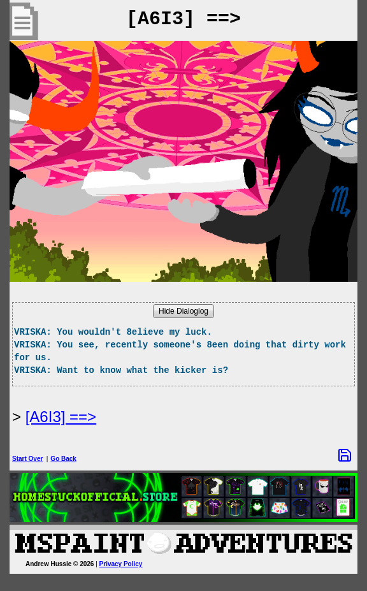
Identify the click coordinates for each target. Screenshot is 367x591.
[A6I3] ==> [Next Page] (60, 416)
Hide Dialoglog (183, 311)
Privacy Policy (121, 563)
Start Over (27, 458)
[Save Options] (344, 455)
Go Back (63, 458)
